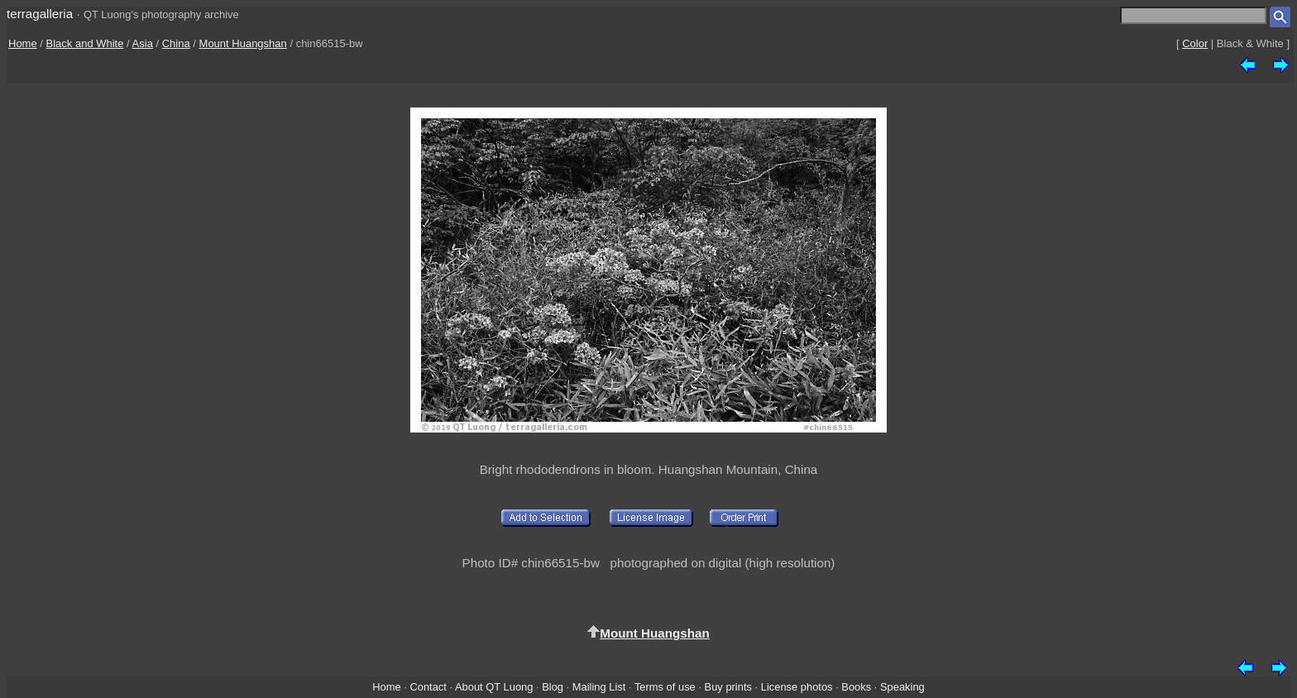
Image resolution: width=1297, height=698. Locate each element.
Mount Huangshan (243, 43)
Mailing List (599, 687)
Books (856, 687)
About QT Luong (494, 687)
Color (1195, 43)
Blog (552, 687)
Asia (142, 43)
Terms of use (665, 687)
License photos (797, 687)
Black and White (85, 43)
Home (22, 43)
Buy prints (728, 687)
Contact (427, 687)
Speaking (902, 687)
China (176, 43)
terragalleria (40, 14)
